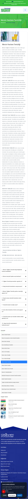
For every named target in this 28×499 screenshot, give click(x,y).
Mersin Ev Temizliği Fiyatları (7, 372)
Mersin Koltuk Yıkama (6, 348)
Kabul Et (19, 495)
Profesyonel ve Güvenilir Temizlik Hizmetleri (16, 416)
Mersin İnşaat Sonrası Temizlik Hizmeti (9, 389)
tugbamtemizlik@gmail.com (7, 482)
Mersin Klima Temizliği (6, 341)
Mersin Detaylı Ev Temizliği (6, 392)
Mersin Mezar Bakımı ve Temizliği (8, 385)
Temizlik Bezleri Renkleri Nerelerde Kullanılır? (16, 400)
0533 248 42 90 (4, 479)
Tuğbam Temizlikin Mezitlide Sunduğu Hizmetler (10, 382)
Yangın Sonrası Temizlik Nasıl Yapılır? (15, 408)
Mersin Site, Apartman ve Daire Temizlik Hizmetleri (11, 338)
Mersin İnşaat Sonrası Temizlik (7, 461)
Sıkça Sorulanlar (4, 452)
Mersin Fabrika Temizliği (6, 365)
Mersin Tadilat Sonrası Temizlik (7, 368)
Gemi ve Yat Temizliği (5, 351)
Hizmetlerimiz (3, 455)
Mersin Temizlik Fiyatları (6, 334)
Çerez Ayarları (5, 490)
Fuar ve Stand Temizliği (6, 358)
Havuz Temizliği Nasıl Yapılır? (13, 412)
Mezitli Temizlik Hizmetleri (6, 378)
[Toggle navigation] (25, 10)
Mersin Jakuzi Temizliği (6, 355)
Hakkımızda (3, 450)
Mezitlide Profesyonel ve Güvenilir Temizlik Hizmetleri (11, 375)
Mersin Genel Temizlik (5, 466)
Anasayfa (2, 22)
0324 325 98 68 (8, 1)
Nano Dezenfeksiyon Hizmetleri (7, 344)
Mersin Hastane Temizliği (6, 361)
